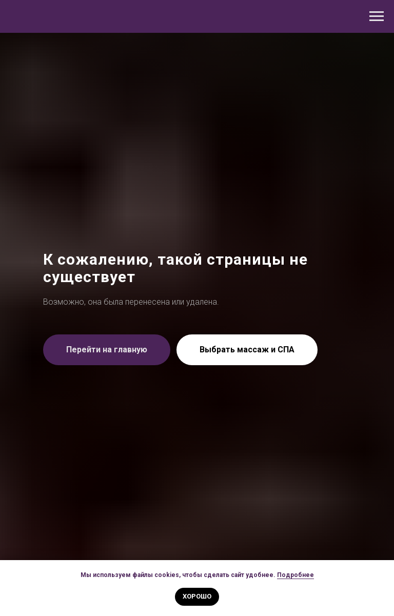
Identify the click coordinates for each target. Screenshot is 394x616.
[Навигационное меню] (376, 16)
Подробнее (295, 575)
